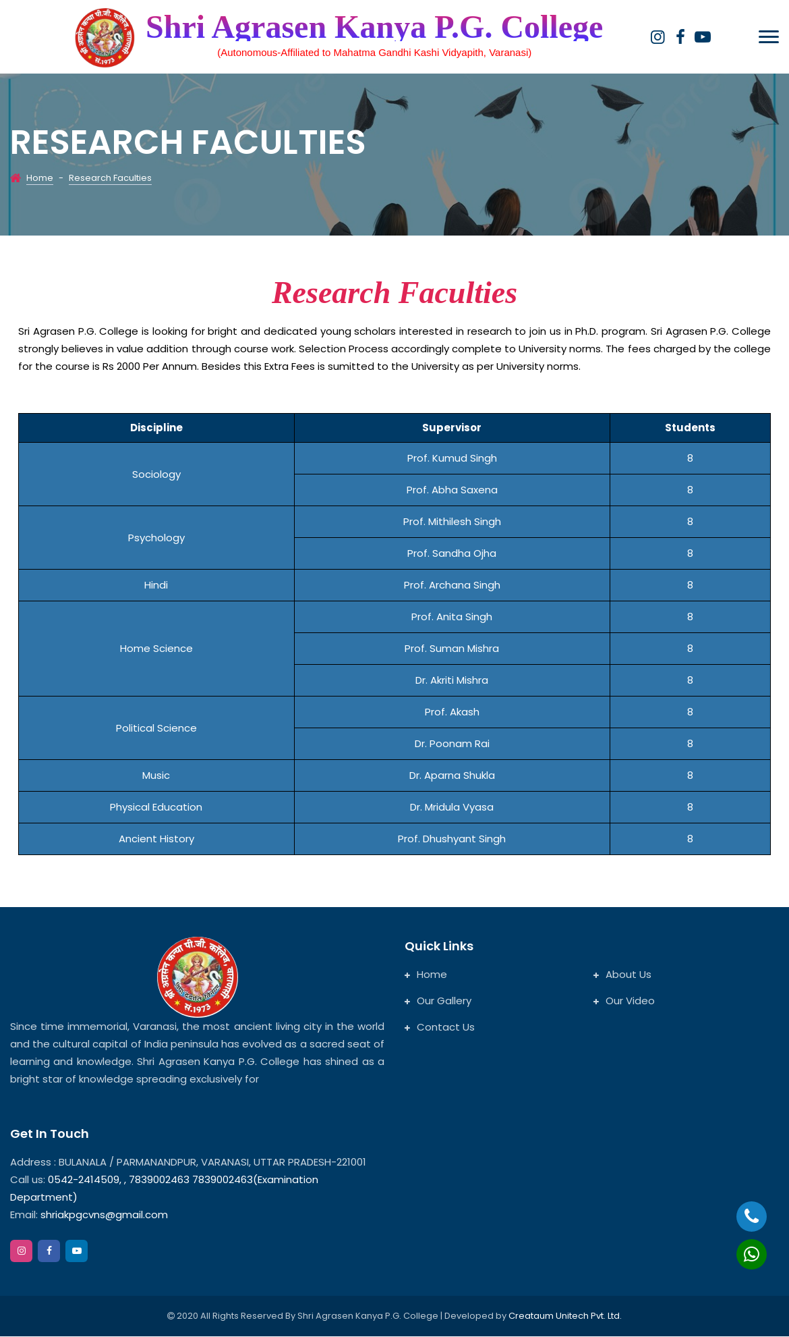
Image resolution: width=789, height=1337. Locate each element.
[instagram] (658, 37)
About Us (622, 975)
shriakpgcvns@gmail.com (104, 1215)
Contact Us (440, 1027)
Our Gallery (438, 1001)
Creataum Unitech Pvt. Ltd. (565, 1316)
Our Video (624, 1001)
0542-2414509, (84, 1180)
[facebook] (680, 37)
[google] (703, 37)
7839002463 (160, 1180)
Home (39, 178)
